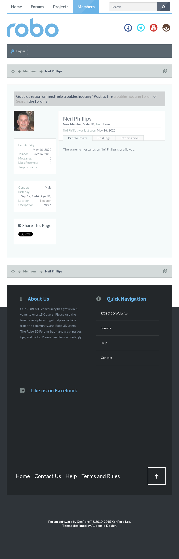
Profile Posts (77, 138)
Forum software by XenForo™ (89, 521)
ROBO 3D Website (114, 313)
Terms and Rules (100, 476)
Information (130, 138)
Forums (37, 6)
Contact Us (47, 476)
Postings (104, 138)
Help (104, 343)
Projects (61, 6)
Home (16, 6)
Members (86, 6)
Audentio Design (103, 525)
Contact (106, 357)
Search (22, 101)
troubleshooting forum (133, 96)
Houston (45, 200)
